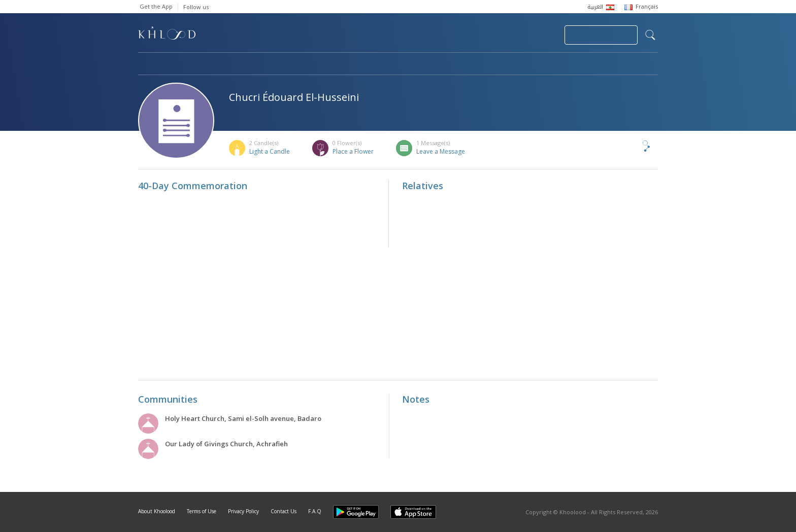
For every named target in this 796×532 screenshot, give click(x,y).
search (650, 35)
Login (539, 35)
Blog (558, 64)
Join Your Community (601, 35)
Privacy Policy (243, 511)
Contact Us (283, 511)
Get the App (156, 6)
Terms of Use (201, 511)
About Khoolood (156, 511)
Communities (344, 64)
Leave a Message (440, 151)
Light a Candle (269, 151)
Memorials (417, 64)
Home (147, 64)
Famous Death (492, 64)
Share (629, 146)
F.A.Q (314, 511)
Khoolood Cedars (628, 64)
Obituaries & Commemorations (240, 64)
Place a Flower (353, 151)
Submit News (489, 35)
